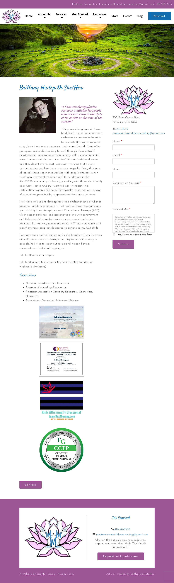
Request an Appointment (120, 556)
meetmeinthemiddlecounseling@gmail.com (139, 133)
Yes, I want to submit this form (135, 235)
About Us (44, 14)
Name (117, 141)
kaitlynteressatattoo (142, 574)
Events (127, 16)
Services (61, 14)
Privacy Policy (65, 574)
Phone (116, 169)
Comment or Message (127, 183)
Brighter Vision (46, 574)
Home (29, 16)
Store (115, 16)
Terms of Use (121, 209)
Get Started (80, 14)
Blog (140, 16)
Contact (159, 16)
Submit (123, 244)
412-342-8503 (120, 129)
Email (117, 155)
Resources (99, 14)
